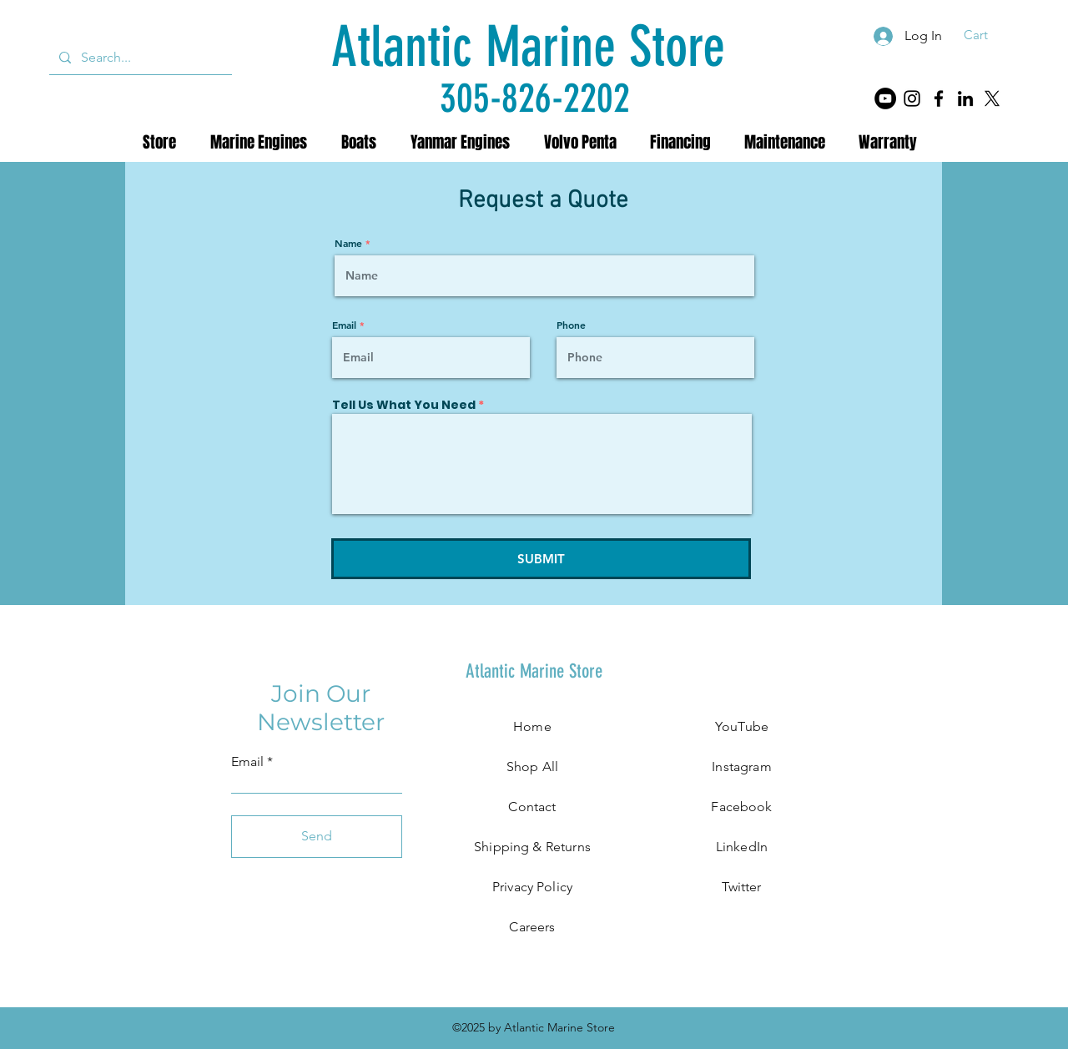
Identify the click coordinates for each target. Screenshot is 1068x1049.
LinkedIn (742, 847)
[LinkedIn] (965, 98)
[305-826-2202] (535, 98)
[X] (992, 98)
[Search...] (139, 57)
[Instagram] (912, 98)
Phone (571, 325)
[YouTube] (885, 98)
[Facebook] (939, 98)
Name (348, 243)
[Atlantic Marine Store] (528, 47)
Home (532, 726)
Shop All (532, 766)
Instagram (741, 766)
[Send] (316, 836)
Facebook (741, 806)
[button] (987, 35)
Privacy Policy (532, 887)
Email (344, 325)
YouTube (741, 726)
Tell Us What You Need (404, 405)
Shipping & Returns (532, 847)
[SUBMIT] (541, 558)
